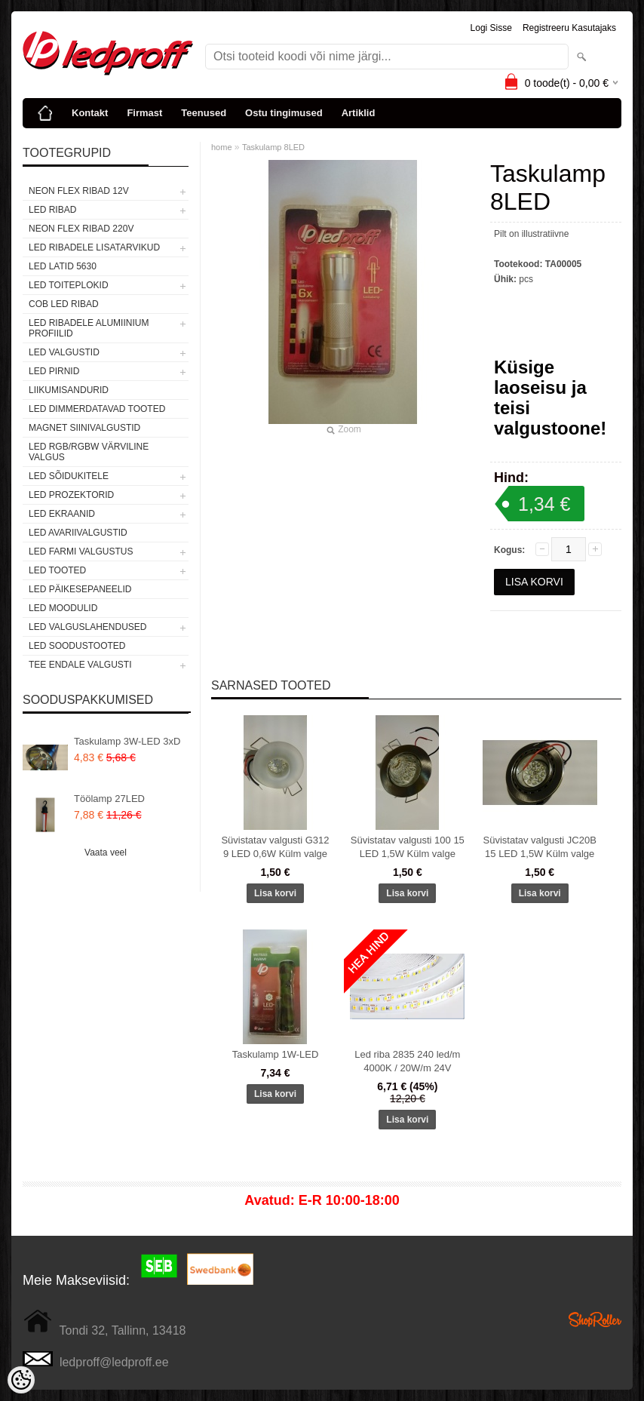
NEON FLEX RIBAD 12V (79, 191)
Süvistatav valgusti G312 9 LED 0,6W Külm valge (275, 846)
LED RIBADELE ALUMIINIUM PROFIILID (89, 328)
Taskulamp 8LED (273, 147)
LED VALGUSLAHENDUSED (88, 627)
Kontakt (90, 112)
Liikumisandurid (69, 390)
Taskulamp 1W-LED (275, 1054)
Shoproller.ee (595, 1319)
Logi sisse (491, 28)
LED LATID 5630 (63, 266)
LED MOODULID (63, 608)
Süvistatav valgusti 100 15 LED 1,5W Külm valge (408, 846)
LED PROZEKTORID (71, 495)
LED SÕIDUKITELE (69, 476)
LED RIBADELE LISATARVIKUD (94, 247)
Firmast (144, 112)
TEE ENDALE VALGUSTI (80, 664)
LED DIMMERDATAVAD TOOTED (97, 409)
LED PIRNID (54, 371)
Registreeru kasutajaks (569, 28)
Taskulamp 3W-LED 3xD (127, 741)
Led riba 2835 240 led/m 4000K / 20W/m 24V (407, 1061)
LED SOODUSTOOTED (77, 646)
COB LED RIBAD (64, 304)
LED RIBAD (52, 209)
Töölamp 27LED (109, 798)
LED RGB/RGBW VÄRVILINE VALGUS (89, 451)
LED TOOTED (57, 570)
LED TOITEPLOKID (69, 285)
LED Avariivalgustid (78, 532)
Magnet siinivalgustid (84, 427)
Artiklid (359, 112)
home (221, 147)
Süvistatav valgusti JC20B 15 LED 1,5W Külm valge (539, 846)
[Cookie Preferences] (21, 1379)
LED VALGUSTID (64, 352)
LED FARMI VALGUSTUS (81, 551)
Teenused (203, 112)
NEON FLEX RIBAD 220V (81, 228)
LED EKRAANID (62, 513)
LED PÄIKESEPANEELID (80, 589)
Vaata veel (105, 852)
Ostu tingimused (284, 112)
